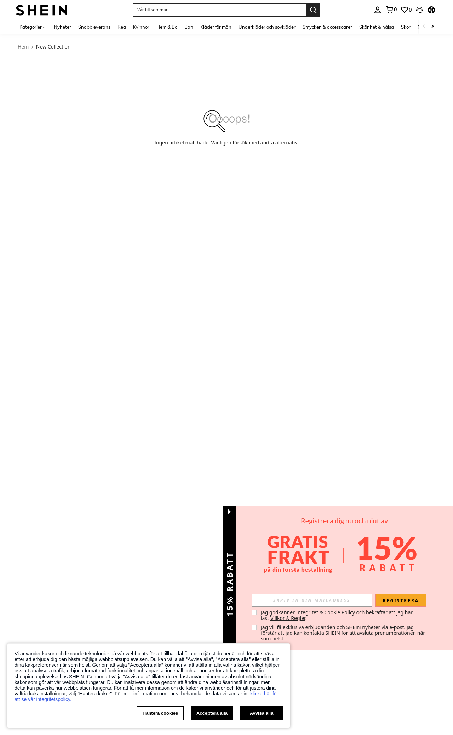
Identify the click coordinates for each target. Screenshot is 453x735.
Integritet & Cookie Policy (325, 612)
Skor (406, 27)
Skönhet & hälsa (376, 27)
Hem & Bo (166, 27)
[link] (406, 10)
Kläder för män (215, 27)
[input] (312, 600)
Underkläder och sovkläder (267, 27)
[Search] (313, 10)
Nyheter (62, 27)
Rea (121, 27)
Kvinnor (141, 27)
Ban (188, 27)
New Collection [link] (53, 47)
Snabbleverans (94, 27)
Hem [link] (23, 47)
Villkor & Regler (287, 618)
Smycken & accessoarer (327, 27)
